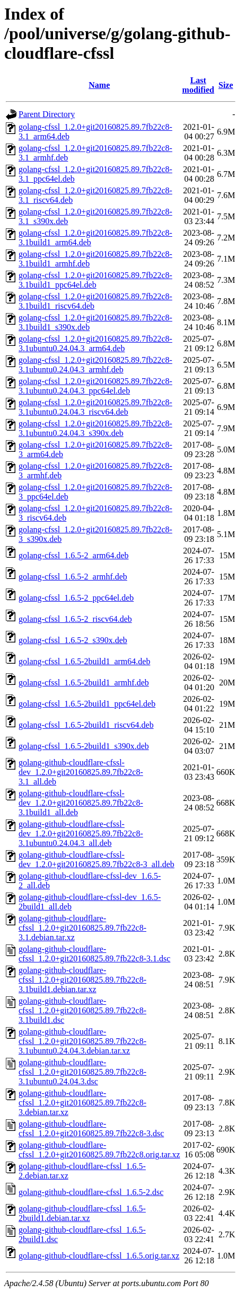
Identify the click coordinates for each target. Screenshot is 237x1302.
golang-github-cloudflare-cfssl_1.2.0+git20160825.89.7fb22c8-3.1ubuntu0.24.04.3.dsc (82, 1072)
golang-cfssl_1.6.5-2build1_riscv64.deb (86, 724)
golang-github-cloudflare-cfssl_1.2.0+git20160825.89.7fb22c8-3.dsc (91, 1128)
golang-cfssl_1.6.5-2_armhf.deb (73, 576)
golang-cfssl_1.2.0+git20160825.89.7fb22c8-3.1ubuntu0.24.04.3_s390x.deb (95, 428)
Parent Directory (47, 114)
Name (99, 85)
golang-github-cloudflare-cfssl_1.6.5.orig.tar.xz (99, 1255)
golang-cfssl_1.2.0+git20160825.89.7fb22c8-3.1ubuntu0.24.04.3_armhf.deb (95, 364)
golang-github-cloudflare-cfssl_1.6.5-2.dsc (91, 1192)
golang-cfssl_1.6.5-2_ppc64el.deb (76, 597)
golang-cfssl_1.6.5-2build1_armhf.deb (84, 682)
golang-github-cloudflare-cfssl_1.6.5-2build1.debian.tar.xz (82, 1213)
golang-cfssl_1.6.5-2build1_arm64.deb (84, 661)
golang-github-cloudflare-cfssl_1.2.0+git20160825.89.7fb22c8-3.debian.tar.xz (82, 1103)
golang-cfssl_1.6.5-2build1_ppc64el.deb (87, 703)
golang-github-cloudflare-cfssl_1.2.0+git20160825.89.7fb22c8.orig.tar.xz (99, 1149)
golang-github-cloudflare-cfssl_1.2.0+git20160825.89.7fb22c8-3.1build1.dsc (82, 1010)
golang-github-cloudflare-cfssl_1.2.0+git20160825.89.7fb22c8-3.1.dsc (94, 953)
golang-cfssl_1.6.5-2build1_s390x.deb (84, 746)
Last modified (198, 85)
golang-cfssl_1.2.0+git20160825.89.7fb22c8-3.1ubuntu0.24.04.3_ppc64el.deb (95, 386)
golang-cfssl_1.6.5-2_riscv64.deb (75, 618)
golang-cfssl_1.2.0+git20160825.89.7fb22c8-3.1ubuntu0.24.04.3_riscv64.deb (95, 407)
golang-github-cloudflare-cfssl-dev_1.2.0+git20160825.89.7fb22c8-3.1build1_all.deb (81, 803)
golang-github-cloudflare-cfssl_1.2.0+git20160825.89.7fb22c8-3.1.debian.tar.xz (82, 928)
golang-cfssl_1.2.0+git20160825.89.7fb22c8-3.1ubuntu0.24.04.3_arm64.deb (95, 343)
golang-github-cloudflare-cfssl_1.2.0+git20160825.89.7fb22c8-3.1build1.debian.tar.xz (82, 980)
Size (225, 85)
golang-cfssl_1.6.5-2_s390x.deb (73, 640)
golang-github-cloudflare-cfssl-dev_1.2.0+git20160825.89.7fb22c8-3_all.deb (96, 859)
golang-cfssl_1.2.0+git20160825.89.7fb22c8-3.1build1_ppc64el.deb (95, 280)
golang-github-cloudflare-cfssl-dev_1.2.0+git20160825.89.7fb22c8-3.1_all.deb (81, 772)
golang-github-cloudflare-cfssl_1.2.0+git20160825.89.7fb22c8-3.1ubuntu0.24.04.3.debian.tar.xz (82, 1041)
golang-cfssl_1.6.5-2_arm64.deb (74, 555)
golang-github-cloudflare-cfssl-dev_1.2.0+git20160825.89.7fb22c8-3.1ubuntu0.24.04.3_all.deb (81, 833)
